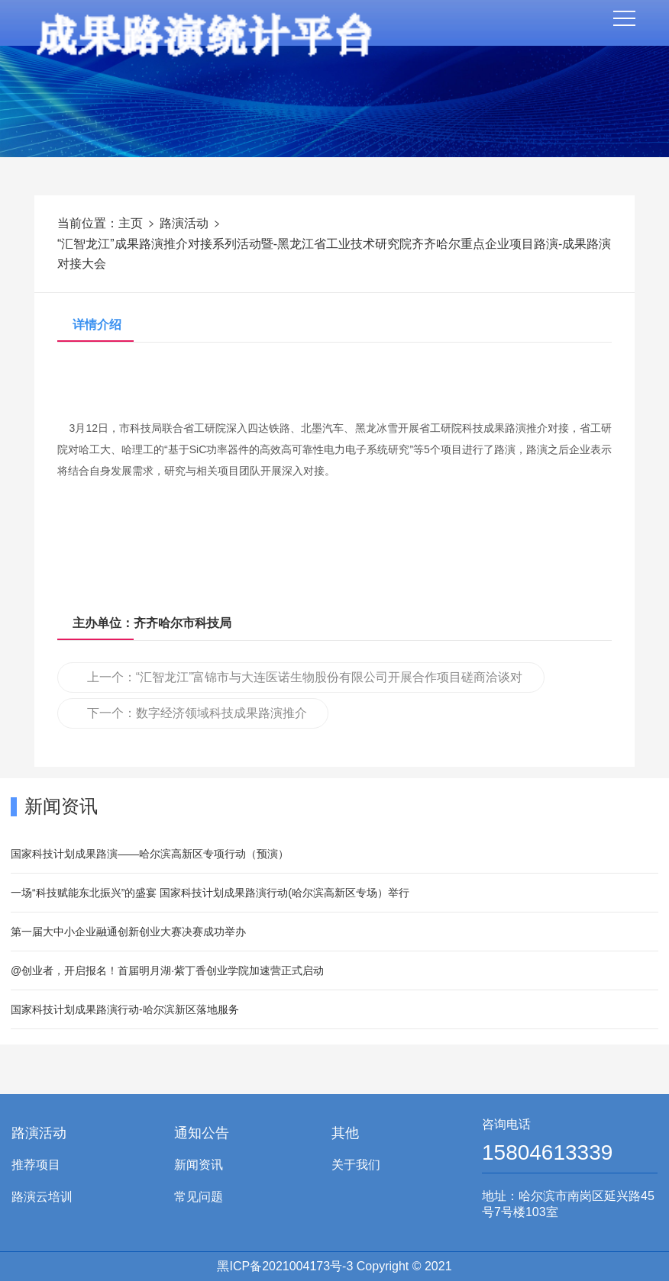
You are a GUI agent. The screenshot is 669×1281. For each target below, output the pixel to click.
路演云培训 (42, 1196)
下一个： (197, 712)
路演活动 (184, 223)
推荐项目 (35, 1164)
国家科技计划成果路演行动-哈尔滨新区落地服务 (125, 1009)
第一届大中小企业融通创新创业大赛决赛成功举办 (128, 931)
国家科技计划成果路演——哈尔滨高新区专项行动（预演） (150, 854)
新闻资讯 (198, 1164)
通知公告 (201, 1133)
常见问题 (198, 1196)
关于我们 (355, 1164)
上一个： (297, 682)
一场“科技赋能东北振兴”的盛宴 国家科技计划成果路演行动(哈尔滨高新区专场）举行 (210, 893)
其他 (345, 1133)
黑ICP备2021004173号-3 (285, 1266)
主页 (130, 223)
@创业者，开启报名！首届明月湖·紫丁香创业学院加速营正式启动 (167, 970)
